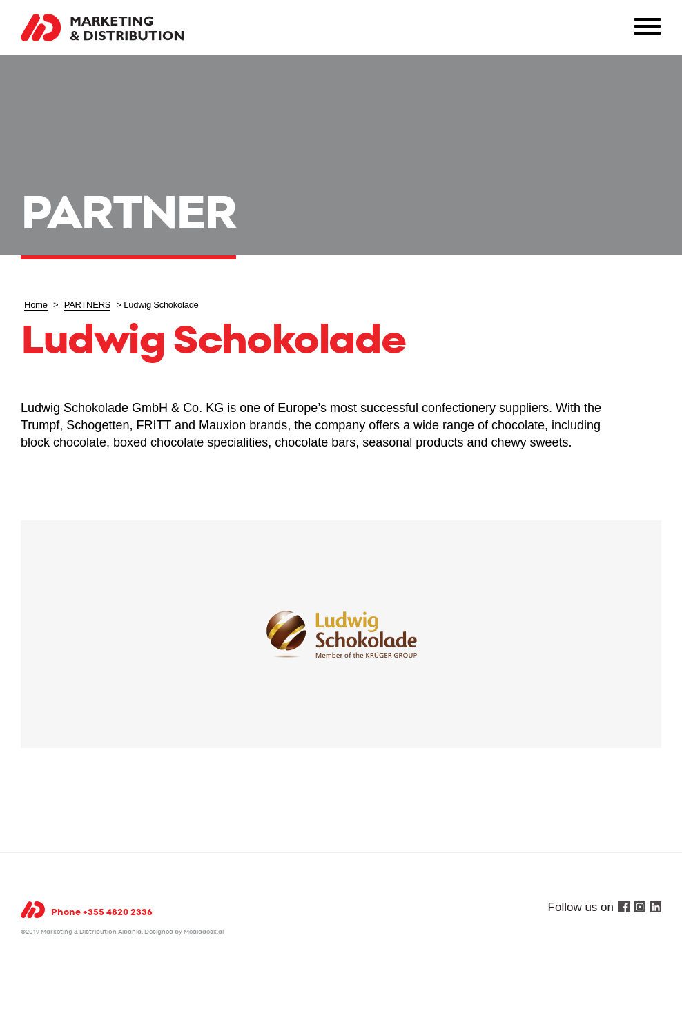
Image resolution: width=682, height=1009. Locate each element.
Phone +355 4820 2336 (102, 912)
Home (36, 305)
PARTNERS (87, 305)
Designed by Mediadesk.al (184, 932)
